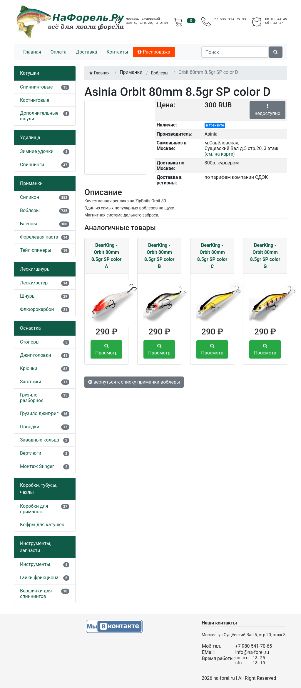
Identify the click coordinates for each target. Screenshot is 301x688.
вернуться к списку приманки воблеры (134, 382)
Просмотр (106, 349)
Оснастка (30, 328)
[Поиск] (235, 52)
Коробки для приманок (34, 508)
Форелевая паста (39, 237)
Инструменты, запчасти (35, 547)
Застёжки (30, 381)
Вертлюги (30, 453)
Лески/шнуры (35, 269)
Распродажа (154, 52)
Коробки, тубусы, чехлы (38, 488)
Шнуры (28, 296)
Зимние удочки (36, 151)
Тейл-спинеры (35, 250)
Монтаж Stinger (37, 466)
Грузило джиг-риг (39, 413)
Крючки (28, 368)
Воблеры (30, 210)
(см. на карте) (220, 154)
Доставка (86, 52)
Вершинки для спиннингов (36, 593)
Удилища (30, 137)
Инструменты (35, 564)
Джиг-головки (35, 355)
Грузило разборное (32, 397)
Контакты (117, 52)
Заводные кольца (39, 440)
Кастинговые (34, 100)
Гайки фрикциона (39, 577)
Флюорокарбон (37, 309)
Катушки (29, 73)
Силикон (29, 197)
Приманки (31, 183)
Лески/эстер (34, 283)
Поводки (29, 426)
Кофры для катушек (42, 524)
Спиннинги (32, 164)
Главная (32, 52)
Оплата (58, 52)
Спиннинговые (36, 87)
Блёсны (28, 223)
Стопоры (30, 342)
